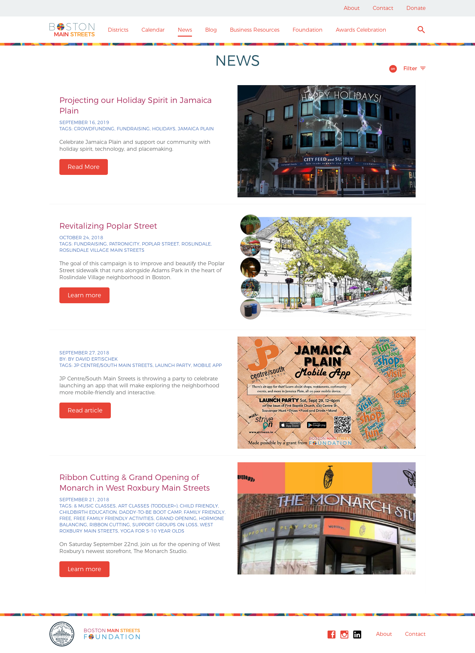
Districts (118, 30)
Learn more (84, 295)
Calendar (153, 30)
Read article (85, 410)
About (352, 8)
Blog (211, 30)
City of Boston (62, 634)
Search (421, 30)
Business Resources (254, 30)
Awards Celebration (361, 30)
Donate (416, 8)
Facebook (331, 634)
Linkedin (357, 634)
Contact (383, 8)
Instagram (344, 634)
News (185, 30)
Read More (84, 167)
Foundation (308, 30)
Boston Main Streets (72, 29)
